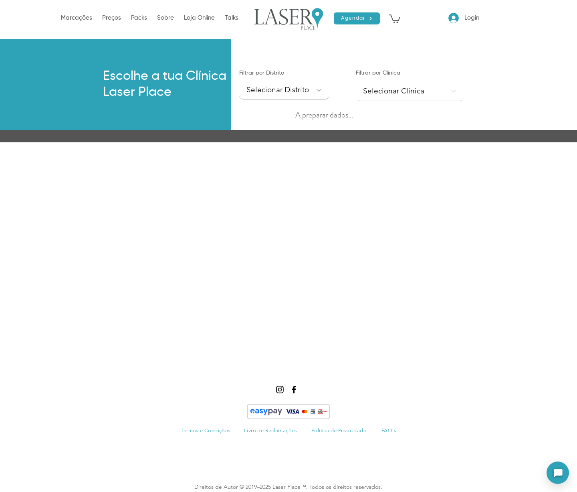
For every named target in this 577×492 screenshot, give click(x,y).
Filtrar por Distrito (261, 73)
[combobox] (410, 91)
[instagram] (280, 390)
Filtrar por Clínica (378, 73)
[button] (77, 18)
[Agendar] (357, 18)
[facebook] (294, 390)
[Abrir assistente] (558, 473)
